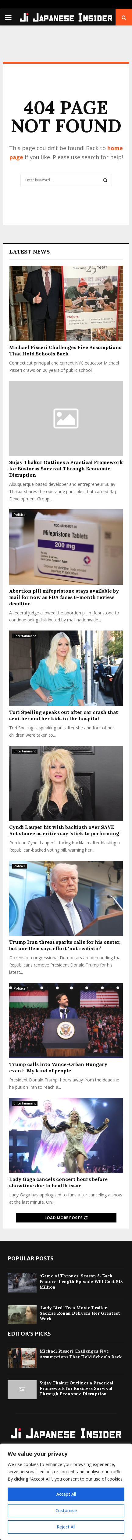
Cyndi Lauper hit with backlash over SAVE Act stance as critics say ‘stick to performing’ (64, 830)
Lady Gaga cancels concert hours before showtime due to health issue (58, 1182)
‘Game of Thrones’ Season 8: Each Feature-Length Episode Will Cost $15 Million (81, 1281)
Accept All (66, 1494)
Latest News (29, 251)
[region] (66, 1492)
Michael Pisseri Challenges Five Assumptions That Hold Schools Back (65, 350)
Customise (66, 1510)
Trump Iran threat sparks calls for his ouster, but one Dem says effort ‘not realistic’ (64, 945)
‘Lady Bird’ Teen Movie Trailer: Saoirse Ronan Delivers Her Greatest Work (80, 1313)
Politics (20, 515)
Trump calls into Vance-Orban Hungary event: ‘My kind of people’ (58, 1067)
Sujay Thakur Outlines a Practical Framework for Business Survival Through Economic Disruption (66, 468)
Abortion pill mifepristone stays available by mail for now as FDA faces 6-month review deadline (64, 597)
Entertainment (25, 636)
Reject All (66, 1527)
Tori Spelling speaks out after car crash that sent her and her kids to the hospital (63, 715)
